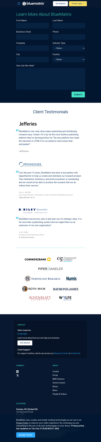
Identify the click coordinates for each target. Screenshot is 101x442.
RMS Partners (58, 379)
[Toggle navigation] (18, 3)
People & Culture (60, 394)
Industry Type (59, 43)
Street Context (59, 383)
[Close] (25, 435)
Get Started (60, 4)
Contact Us (75, 353)
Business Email (23, 31)
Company (20, 43)
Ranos (55, 386)
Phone (56, 31)
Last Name (58, 20)
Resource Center (61, 353)
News (55, 390)
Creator (56, 371)
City (18, 54)
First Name (21, 20)
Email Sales (22, 334)
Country (56, 54)
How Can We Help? (25, 65)
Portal (55, 375)
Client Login (77, 4)
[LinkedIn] (17, 371)
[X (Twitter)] (17, 375)
